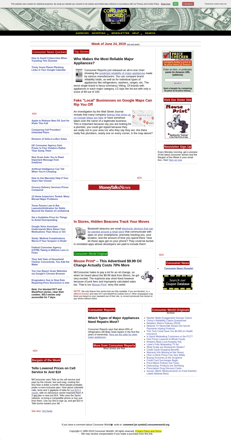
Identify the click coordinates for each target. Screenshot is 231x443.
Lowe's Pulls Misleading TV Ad (163, 344)
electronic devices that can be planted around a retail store (120, 230)
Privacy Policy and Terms (148, 431)
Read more (165, 4)
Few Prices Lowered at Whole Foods (166, 339)
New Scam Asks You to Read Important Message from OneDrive (48, 160)
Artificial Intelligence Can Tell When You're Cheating (48, 170)
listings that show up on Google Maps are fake (102, 116)
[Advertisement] (50, 94)
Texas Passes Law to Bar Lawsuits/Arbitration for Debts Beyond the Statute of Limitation (50, 208)
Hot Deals (47, 411)
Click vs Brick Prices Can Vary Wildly (166, 355)
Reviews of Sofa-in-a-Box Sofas (49, 139)
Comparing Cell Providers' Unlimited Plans (46, 131)
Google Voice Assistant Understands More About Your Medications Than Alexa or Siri (49, 229)
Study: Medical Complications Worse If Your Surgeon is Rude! (49, 239)
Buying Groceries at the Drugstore (164, 357)
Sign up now (175, 160)
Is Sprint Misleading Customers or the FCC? (170, 336)
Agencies (82, 33)
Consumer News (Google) (178, 268)
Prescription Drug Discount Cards (164, 368)
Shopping (99, 33)
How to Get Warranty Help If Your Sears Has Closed (50, 179)
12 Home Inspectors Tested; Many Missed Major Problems (51, 197)
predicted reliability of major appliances (122, 73)
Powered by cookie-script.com (216, 4)
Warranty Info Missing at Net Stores (165, 352)
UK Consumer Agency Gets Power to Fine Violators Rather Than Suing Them (49, 148)
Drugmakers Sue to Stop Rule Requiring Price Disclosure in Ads (50, 281)
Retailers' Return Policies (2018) (163, 323)
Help (135, 33)
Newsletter (120, 33)
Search (150, 33)
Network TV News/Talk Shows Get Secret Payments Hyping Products (168, 327)
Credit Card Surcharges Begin (162, 360)
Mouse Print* (99, 284)
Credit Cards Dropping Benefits (163, 350)
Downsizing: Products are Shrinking (165, 365)
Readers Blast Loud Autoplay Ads (164, 342)
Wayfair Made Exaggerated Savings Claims (169, 318)
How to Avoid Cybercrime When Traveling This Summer (49, 59)
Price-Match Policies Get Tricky (163, 363)
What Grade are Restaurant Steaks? (166, 347)
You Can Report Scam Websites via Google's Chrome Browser (49, 272)
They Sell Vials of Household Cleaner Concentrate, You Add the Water (51, 262)
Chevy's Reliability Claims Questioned (166, 320)
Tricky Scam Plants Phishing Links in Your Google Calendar (49, 68)
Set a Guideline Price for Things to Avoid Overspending (49, 218)
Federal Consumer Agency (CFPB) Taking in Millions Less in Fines (50, 250)
